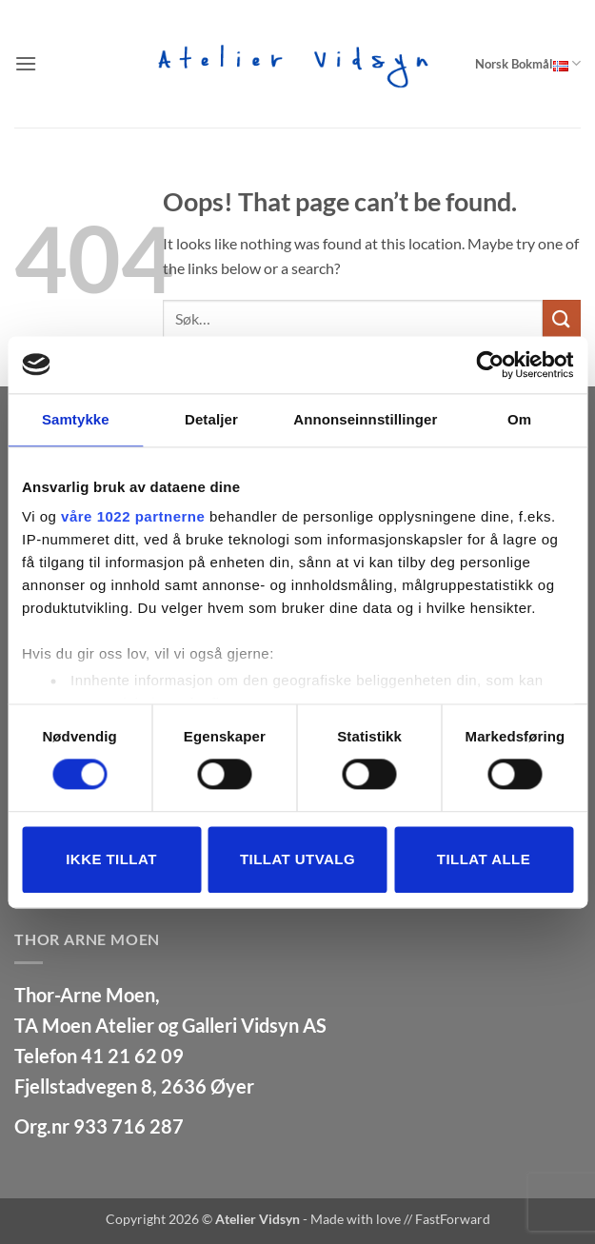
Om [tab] (519, 419)
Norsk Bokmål (528, 63)
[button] (25, 63)
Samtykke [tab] (75, 419)
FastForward (452, 1219)
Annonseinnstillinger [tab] (365, 419)
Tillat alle (483, 859)
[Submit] (562, 318)
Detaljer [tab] (211, 419)
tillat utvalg (297, 859)
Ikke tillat (111, 859)
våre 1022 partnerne (133, 516)
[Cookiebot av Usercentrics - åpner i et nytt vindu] (490, 364)
